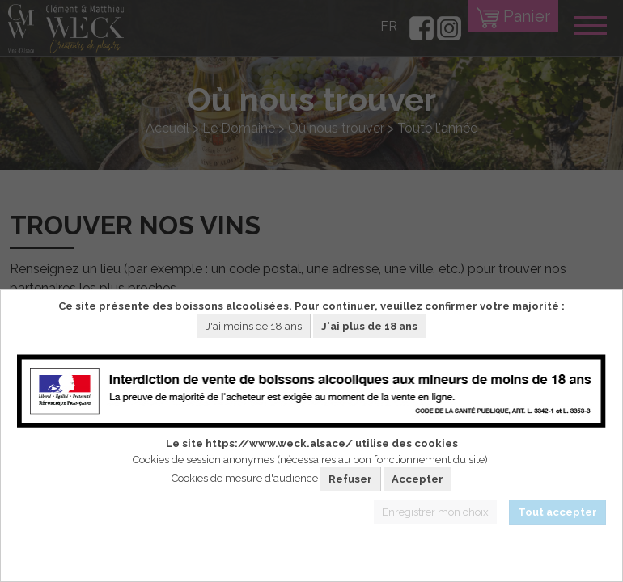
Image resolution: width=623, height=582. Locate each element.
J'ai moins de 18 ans (254, 326)
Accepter (417, 479)
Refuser (350, 479)
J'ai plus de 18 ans (369, 326)
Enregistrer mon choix (435, 512)
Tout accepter (557, 512)
